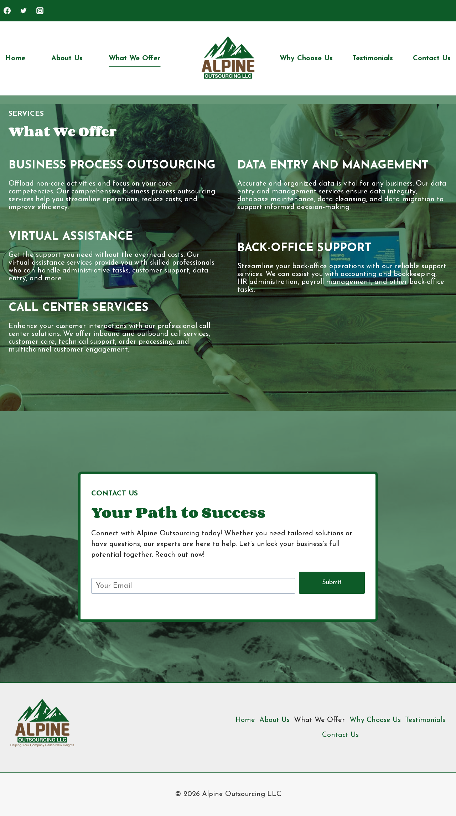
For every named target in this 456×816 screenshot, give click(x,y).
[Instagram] (40, 11)
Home (15, 58)
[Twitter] (23, 11)
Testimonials (372, 58)
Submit (332, 582)
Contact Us (432, 58)
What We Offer (134, 58)
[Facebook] (7, 11)
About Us (67, 58)
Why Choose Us (306, 58)
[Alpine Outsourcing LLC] (228, 58)
